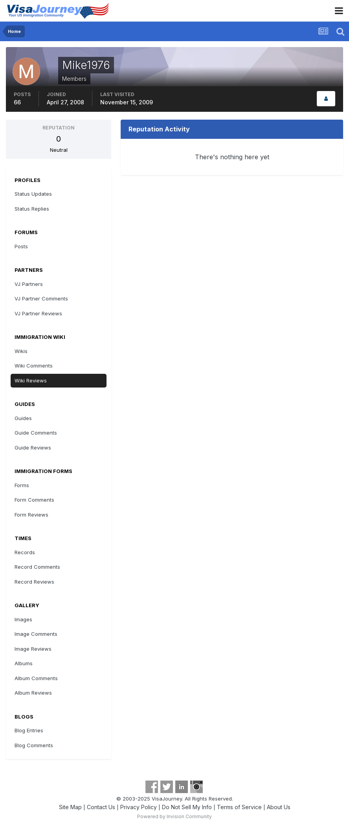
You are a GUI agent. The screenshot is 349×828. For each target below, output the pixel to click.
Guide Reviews (33, 447)
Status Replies (32, 209)
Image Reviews (33, 649)
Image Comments (36, 634)
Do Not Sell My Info (187, 807)
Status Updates (33, 194)
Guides (23, 418)
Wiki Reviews (31, 380)
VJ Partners (29, 284)
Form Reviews (31, 514)
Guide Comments (36, 432)
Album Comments (36, 678)
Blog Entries (29, 730)
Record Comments (37, 567)
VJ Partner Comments (41, 298)
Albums (24, 663)
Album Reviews (33, 693)
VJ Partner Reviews (38, 313)
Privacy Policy (138, 807)
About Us (278, 807)
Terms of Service (239, 807)
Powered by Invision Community (174, 816)
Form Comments (34, 500)
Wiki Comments (34, 365)
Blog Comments (34, 745)
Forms (22, 485)
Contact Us (101, 807)
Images (23, 619)
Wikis (21, 351)
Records (25, 552)
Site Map (70, 807)
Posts (21, 246)
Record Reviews (34, 582)
